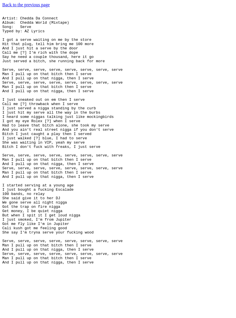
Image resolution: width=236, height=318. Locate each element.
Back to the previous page (26, 4)
